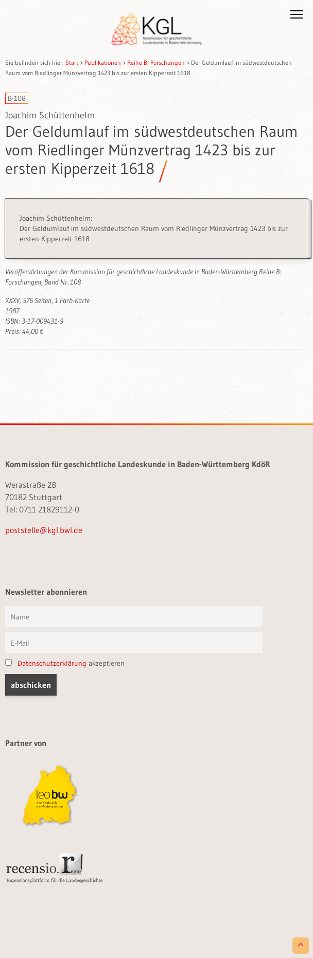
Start (71, 62)
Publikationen (102, 62)
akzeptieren (65, 663)
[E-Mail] (134, 642)
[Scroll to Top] (300, 945)
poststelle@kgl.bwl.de (43, 530)
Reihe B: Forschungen (156, 62)
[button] (296, 16)
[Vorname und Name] (134, 616)
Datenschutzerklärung (52, 663)
